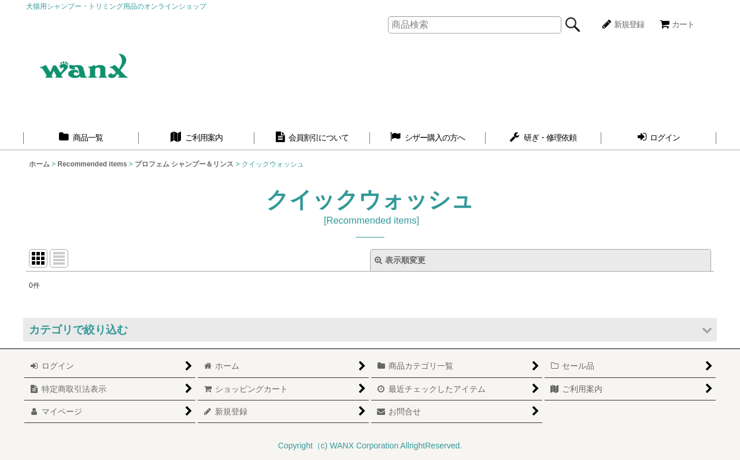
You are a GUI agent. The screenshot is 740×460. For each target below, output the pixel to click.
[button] (370, 330)
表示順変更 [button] (400, 260)
